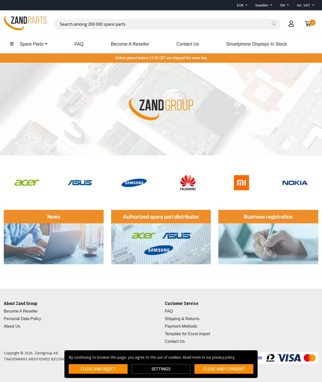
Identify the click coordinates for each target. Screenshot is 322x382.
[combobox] (168, 24)
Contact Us (188, 44)
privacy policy (223, 357)
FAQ (79, 44)
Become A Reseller (130, 44)
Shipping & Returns (182, 319)
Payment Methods (181, 326)
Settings (161, 369)
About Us (12, 326)
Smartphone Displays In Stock (256, 44)
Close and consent (224, 369)
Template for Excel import (187, 334)
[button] (242, 5)
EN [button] (283, 5)
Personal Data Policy (22, 319)
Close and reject (98, 369)
